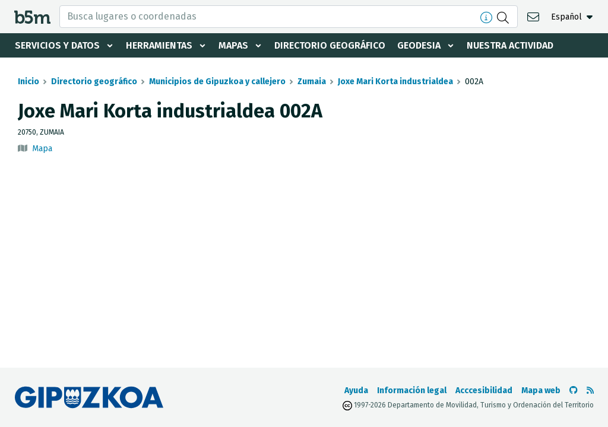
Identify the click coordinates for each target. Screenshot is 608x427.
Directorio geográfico (329, 45)
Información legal (411, 390)
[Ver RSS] (590, 390)
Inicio (28, 82)
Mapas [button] (233, 45)
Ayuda (356, 390)
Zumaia (311, 82)
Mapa (42, 149)
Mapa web (540, 390)
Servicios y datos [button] (57, 45)
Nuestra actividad (510, 45)
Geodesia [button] (419, 45)
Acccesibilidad (483, 390)
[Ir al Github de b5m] (573, 390)
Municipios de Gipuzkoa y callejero (217, 82)
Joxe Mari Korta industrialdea (395, 82)
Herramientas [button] (159, 45)
